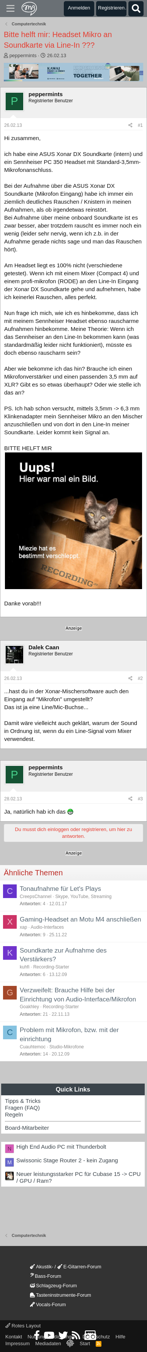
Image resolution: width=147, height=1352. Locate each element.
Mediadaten (48, 1343)
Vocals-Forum (48, 1304)
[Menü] (10, 9)
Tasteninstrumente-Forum (60, 1295)
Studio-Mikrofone (66, 1046)
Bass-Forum (45, 1276)
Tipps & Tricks (23, 1101)
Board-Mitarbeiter (27, 1127)
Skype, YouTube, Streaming (83, 896)
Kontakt (13, 1337)
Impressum (17, 1343)
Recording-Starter (51, 967)
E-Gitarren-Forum (79, 1266)
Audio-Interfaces (47, 927)
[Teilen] (130, 125)
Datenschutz (96, 1337)
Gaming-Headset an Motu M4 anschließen (80, 919)
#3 (140, 799)
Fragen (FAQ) (22, 1107)
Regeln (14, 1114)
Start (85, 1343)
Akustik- (41, 1266)
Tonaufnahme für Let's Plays (60, 888)
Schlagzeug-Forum (53, 1285)
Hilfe (120, 1337)
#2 (140, 678)
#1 (140, 125)
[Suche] (136, 8)
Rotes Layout (23, 1326)
